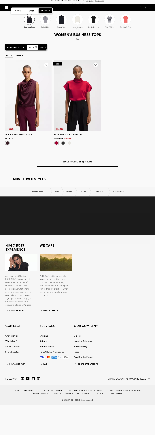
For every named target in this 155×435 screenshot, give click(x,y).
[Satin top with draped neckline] (28, 95)
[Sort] (43, 47)
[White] (69, 143)
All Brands (45, 11)
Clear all (20, 55)
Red (9, 55)
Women (92, 2)
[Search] (141, 7)
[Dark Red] (56, 143)
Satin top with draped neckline (19, 135)
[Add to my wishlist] (46, 64)
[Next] (50, 96)
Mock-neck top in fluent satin (68, 135)
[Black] (63, 143)
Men (84, 2)
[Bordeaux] (7, 143)
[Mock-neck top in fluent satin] (77, 95)
